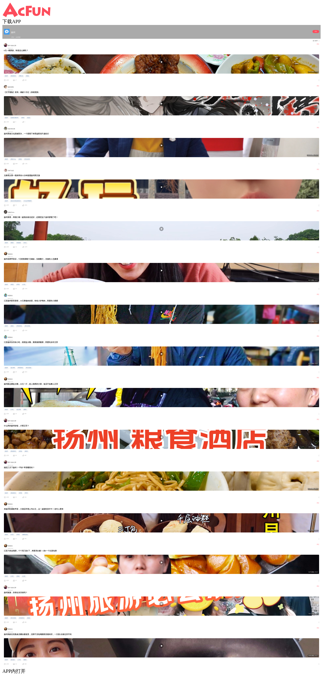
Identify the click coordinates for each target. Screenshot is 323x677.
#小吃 (23, 284)
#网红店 (21, 76)
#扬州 (6, 76)
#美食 (12, 242)
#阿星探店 (19, 326)
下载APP (11, 21)
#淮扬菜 (19, 242)
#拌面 (20, 493)
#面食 (18, 576)
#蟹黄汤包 (25, 534)
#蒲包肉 (13, 659)
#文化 (24, 242)
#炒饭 (20, 451)
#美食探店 (13, 76)
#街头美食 (27, 326)
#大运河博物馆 (28, 201)
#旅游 (20, 159)
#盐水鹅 (13, 367)
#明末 (22, 117)
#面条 (12, 326)
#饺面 (12, 284)
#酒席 (24, 409)
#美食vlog (13, 159)
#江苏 (12, 534)
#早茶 (18, 284)
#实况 (28, 117)
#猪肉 (24, 659)
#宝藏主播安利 (14, 117)
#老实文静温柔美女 (16, 201)
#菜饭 (27, 76)
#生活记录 (27, 159)
